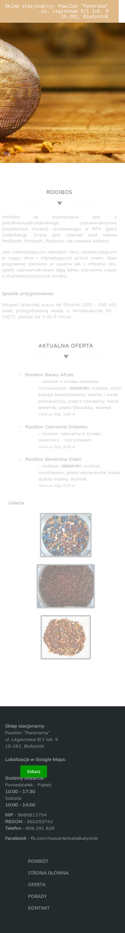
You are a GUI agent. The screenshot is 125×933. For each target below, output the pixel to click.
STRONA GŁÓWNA (48, 873)
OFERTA (36, 884)
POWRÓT (38, 861)
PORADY (37, 896)
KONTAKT (39, 908)
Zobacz (33, 771)
